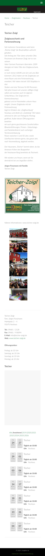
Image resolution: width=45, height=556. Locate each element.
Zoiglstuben (16, 18)
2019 (24, 432)
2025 (22, 435)
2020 (29, 432)
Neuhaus (26, 18)
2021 (34, 432)
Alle (10, 432)
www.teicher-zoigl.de (17, 338)
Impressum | (16, 554)
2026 (26, 435)
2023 (12, 435)
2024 (17, 435)
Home (7, 18)
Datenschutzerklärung (26, 554)
